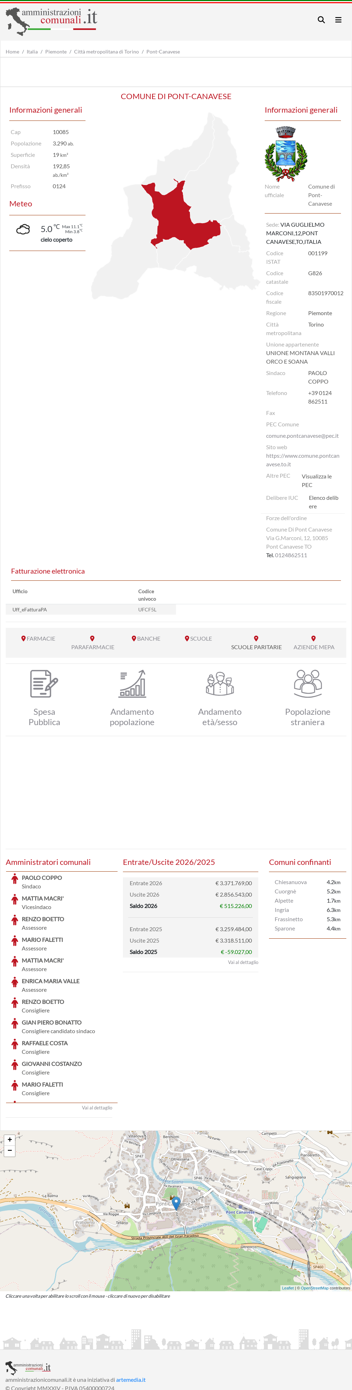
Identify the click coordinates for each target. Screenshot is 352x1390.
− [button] (9, 1097)
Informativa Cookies (146, 1343)
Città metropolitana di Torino (106, 51)
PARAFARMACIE (92, 646)
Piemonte (56, 51)
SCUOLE (201, 638)
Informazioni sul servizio (35, 1343)
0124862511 (291, 555)
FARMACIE (41, 638)
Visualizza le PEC (317, 480)
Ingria (282, 909)
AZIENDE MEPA (314, 646)
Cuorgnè (285, 891)
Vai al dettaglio (97, 1054)
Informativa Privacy (93, 1343)
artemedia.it (131, 1326)
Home (12, 51)
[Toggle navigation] (321, 19)
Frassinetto (289, 918)
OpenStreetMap (315, 1234)
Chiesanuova (291, 881)
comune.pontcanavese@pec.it (302, 435)
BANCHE (148, 638)
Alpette (284, 900)
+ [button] (9, 1087)
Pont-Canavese (163, 51)
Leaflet (288, 1234)
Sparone (285, 928)
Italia (32, 51)
